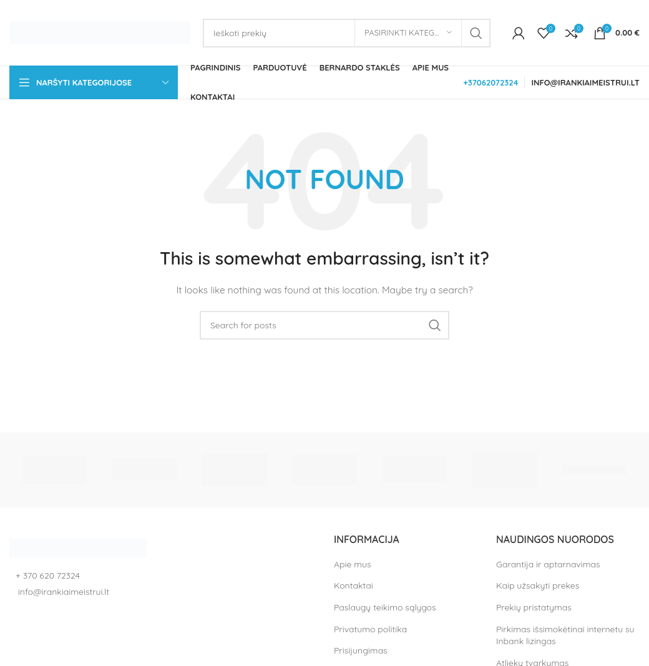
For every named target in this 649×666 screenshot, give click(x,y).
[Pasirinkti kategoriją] (408, 33)
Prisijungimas (361, 650)
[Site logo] (99, 31)
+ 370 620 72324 (48, 575)
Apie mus (352, 564)
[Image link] (78, 546)
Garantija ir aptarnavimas (548, 564)
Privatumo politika (370, 629)
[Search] (346, 33)
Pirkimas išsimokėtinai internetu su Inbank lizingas (565, 635)
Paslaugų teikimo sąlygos (385, 607)
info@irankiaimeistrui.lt (62, 591)
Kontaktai (353, 585)
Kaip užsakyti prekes (537, 585)
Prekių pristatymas (534, 607)
